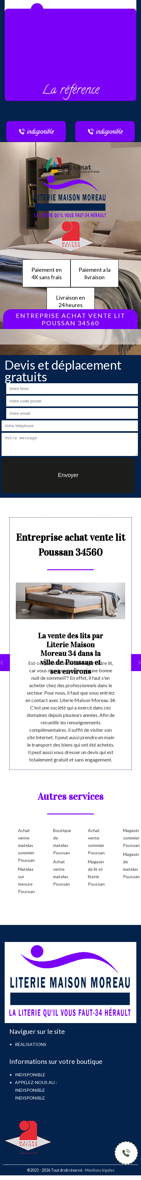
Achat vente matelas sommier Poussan (25, 845)
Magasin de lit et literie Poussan (95, 873)
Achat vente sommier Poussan (95, 841)
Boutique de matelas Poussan (60, 841)
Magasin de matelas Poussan (130, 865)
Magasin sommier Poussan (130, 838)
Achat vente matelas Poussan (60, 873)
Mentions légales (99, 1170)
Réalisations (30, 1044)
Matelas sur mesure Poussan (25, 880)
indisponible (30, 1090)
